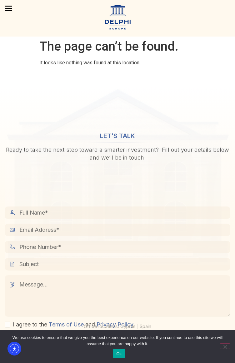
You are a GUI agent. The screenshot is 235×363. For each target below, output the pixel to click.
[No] (225, 346)
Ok (119, 353)
